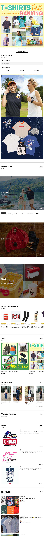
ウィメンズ (22, 70)
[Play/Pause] (42, 49)
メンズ (8, 70)
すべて (3, 213)
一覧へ (40, 166)
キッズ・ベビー (36, 70)
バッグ (16, 213)
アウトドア (38, 213)
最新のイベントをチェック (22, 51)
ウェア (9, 213)
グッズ (22, 213)
